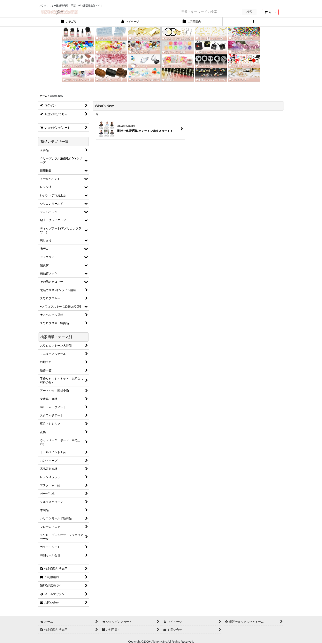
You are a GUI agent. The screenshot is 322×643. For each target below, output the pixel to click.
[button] (253, 22)
